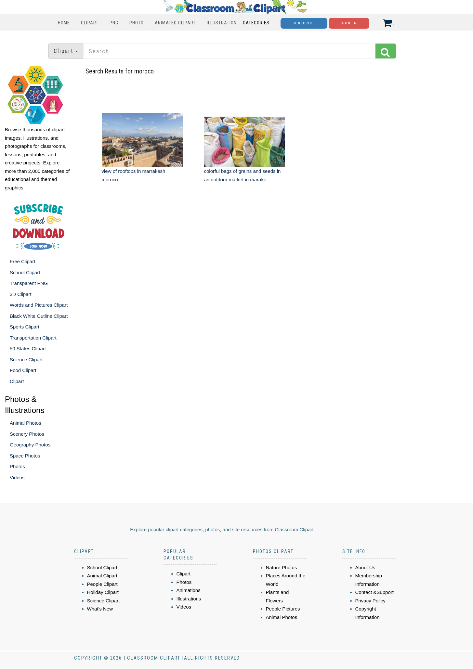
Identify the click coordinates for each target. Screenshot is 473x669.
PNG (114, 22)
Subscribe (304, 23)
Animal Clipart (102, 575)
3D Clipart (21, 294)
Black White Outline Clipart (39, 316)
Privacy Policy (370, 600)
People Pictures (283, 608)
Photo (136, 22)
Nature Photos (281, 567)
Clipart (90, 22)
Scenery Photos (27, 434)
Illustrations (189, 598)
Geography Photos (30, 444)
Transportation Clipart (33, 338)
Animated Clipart (175, 22)
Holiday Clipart (103, 592)
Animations (189, 590)
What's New (100, 608)
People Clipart (102, 584)
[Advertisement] (237, 245)
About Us (365, 567)
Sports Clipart (24, 326)
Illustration (222, 22)
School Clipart (25, 272)
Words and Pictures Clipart (39, 305)
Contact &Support (374, 592)
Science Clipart (26, 359)
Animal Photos (25, 423)
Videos (17, 477)
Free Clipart (22, 261)
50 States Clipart (28, 348)
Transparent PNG (29, 283)
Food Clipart (23, 370)
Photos (17, 466)
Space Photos (25, 455)
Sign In (349, 23)
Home (64, 22)
